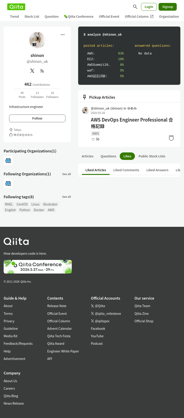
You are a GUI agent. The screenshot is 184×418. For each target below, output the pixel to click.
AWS (51, 210)
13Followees (37, 95)
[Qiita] (16, 6)
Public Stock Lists (152, 156)
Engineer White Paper (63, 351)
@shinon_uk (107, 108)
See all (66, 174)
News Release (14, 403)
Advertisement (14, 358)
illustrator (50, 204)
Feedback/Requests (18, 343)
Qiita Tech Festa (58, 336)
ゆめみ (132, 108)
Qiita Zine (141, 313)
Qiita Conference (79, 16)
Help (7, 351)
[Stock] (171, 138)
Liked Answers (158, 170)
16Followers (52, 95)
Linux (35, 204)
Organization (169, 16)
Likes (127, 156)
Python (25, 210)
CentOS (22, 204)
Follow (37, 118)
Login (149, 6)
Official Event (109, 16)
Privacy (9, 321)
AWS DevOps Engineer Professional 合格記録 (132, 123)
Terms (8, 313)
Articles (87, 156)
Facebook (98, 328)
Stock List (31, 16)
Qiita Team (142, 305)
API (49, 358)
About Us (10, 381)
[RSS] (42, 71)
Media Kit (10, 336)
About (8, 305)
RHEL (9, 204)
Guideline (11, 328)
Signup (167, 6)
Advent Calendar (59, 328)
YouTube (97, 336)
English (10, 210)
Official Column (139, 16)
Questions (108, 156)
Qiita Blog (11, 396)
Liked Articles (95, 170)
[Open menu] (62, 34)
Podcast (97, 343)
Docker (39, 210)
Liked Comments (126, 170)
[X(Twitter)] (32, 71)
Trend (14, 16)
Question (52, 16)
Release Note (56, 305)
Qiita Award (55, 343)
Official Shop (143, 321)
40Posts (22, 95)
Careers (9, 388)
